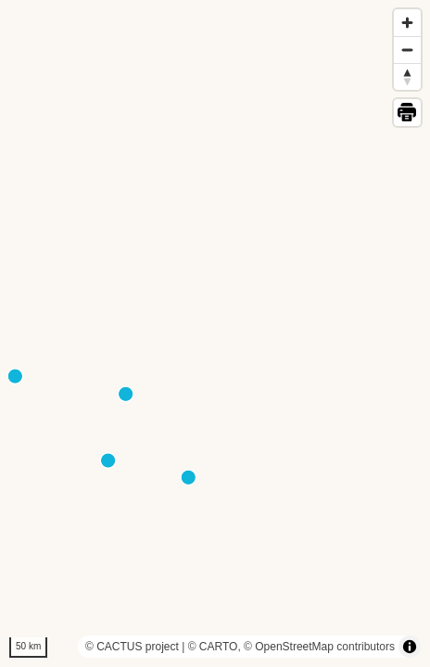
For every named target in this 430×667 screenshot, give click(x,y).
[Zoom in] (407, 22)
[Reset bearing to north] (407, 76)
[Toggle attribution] (409, 647)
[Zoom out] (407, 49)
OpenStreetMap (294, 646)
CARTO (218, 646)
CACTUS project (137, 646)
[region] (215, 333)
